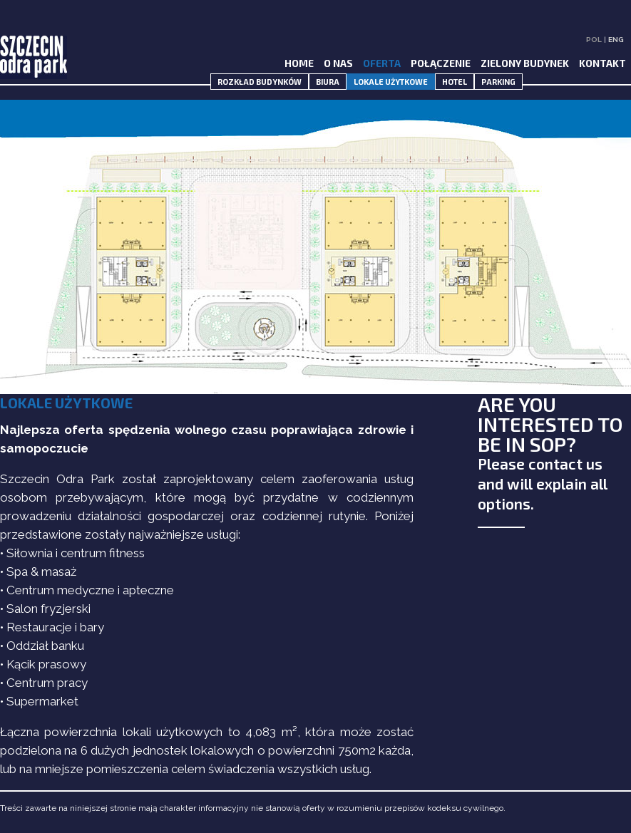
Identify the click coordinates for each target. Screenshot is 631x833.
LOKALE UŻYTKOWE (391, 81)
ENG (616, 39)
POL (594, 39)
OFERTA (382, 63)
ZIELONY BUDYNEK (525, 63)
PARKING (498, 81)
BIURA (327, 81)
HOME (299, 63)
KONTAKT (602, 63)
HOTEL (454, 81)
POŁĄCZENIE (441, 63)
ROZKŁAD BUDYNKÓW (259, 81)
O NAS (338, 63)
